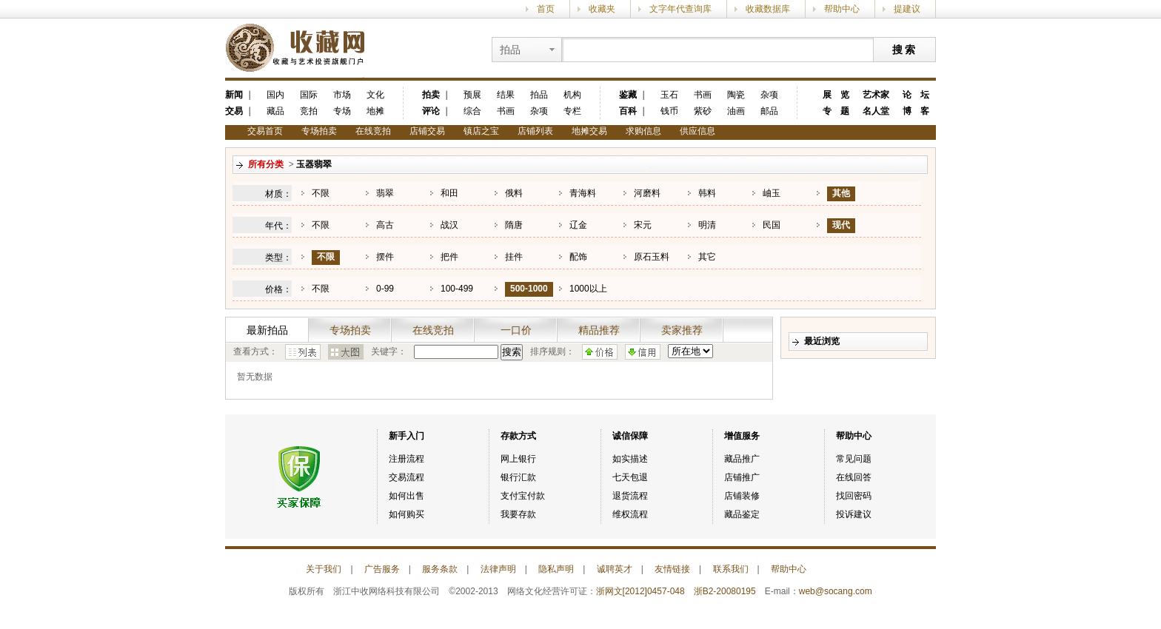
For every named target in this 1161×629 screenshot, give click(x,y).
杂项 (539, 111)
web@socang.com (835, 591)
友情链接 (672, 569)
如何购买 (406, 514)
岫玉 (771, 193)
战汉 (449, 225)
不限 (320, 193)
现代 (841, 225)
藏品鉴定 (742, 514)
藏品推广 (742, 459)
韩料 (707, 193)
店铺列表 (535, 131)
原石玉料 (651, 257)
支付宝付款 (523, 496)
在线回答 (853, 477)
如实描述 (630, 459)
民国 (771, 225)
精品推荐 (599, 330)
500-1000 (529, 288)
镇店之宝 (481, 131)
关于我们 (323, 569)
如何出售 (406, 496)
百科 (628, 111)
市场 (342, 95)
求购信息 (643, 131)
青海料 (582, 193)
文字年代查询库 (680, 9)
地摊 (375, 111)
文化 (375, 95)
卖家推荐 (682, 330)
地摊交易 (589, 131)
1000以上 (588, 288)
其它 (707, 257)
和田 (449, 193)
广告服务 (382, 569)
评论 (431, 111)
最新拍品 (267, 330)
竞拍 (309, 111)
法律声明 (498, 569)
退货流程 (630, 496)
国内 (275, 95)
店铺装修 (742, 496)
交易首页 (265, 131)
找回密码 (853, 496)
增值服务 (742, 436)
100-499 (457, 288)
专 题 (836, 111)
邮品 (769, 111)
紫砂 (703, 111)
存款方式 (518, 436)
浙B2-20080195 (725, 591)
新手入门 (406, 436)
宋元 (643, 225)
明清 (707, 225)
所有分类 (266, 164)
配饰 (578, 257)
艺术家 (876, 95)
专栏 (572, 111)
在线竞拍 (373, 131)
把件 (449, 257)
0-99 (385, 288)
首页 (546, 9)
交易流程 (406, 477)
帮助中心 (842, 9)
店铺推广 (742, 477)
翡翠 (385, 193)
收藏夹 (602, 9)
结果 (506, 95)
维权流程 (630, 514)
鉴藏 (628, 95)
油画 (736, 111)
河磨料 (647, 193)
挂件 (514, 257)
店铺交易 (427, 131)
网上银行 (518, 459)
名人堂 (876, 111)
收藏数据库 (768, 9)
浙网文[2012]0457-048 (640, 591)
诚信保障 (630, 436)
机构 (572, 95)
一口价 (516, 330)
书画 (506, 111)
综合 (472, 111)
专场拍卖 (319, 131)
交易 (234, 111)
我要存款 (518, 514)
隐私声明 (556, 569)
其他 (841, 193)
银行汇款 (518, 477)
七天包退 (630, 477)
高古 (385, 225)
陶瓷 (736, 95)
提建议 (907, 9)
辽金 (578, 225)
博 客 (916, 111)
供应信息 (697, 131)
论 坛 (916, 95)
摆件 (385, 257)
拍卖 (431, 95)
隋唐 (514, 225)
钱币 (669, 111)
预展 (472, 95)
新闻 (234, 95)
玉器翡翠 (314, 164)
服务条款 (440, 569)
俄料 (514, 193)
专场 (342, 111)
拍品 (539, 95)
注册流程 (406, 459)
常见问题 (853, 459)
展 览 (836, 95)
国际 (309, 95)
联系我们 (731, 569)
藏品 (275, 111)
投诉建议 (853, 514)
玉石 (669, 95)
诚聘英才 (614, 569)
